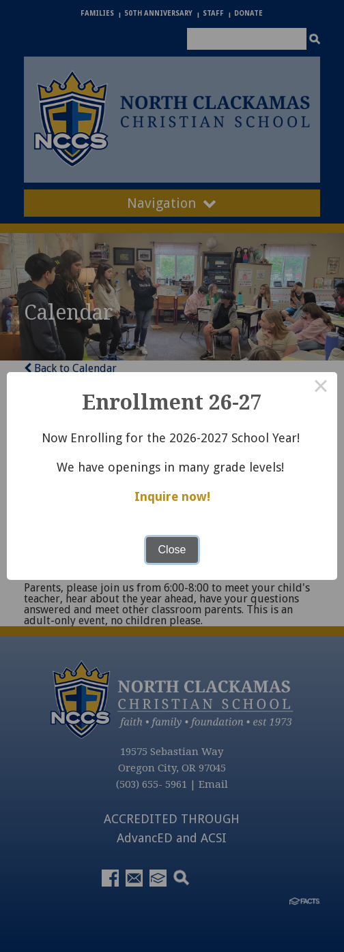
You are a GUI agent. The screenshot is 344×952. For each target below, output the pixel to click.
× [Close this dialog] (321, 388)
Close (172, 549)
